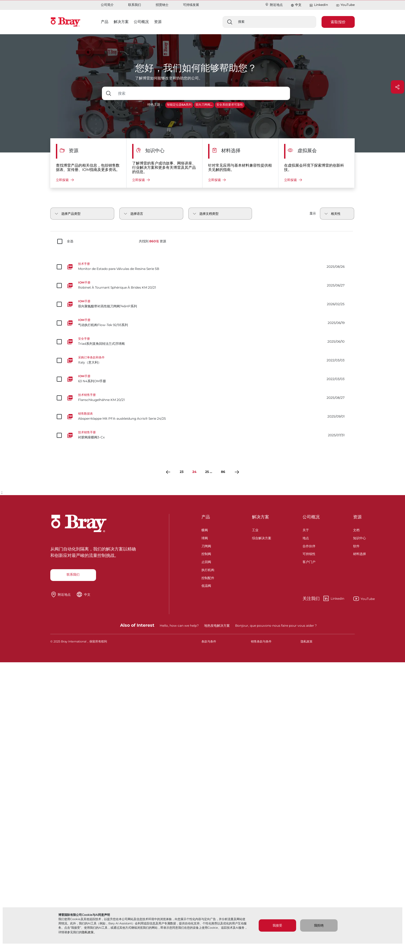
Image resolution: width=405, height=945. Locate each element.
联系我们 (134, 5)
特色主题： (155, 104)
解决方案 (260, 516)
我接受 (277, 925)
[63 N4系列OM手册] (202, 379)
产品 (205, 516)
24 (194, 472)
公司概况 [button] (141, 21)
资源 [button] (158, 21)
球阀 (204, 537)
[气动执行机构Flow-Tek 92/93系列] (202, 322)
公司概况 (311, 516)
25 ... (208, 472)
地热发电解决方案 (217, 625)
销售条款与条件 (261, 641)
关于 (306, 529)
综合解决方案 (261, 537)
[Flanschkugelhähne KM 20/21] (202, 397)
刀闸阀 (206, 545)
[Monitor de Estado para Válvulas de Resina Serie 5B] (202, 266)
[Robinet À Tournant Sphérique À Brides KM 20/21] (202, 285)
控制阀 (206, 553)
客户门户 (309, 561)
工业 (255, 529)
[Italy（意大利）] (202, 360)
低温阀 (206, 585)
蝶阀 (204, 529)
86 (223, 472)
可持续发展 (191, 5)
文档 (356, 529)
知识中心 (359, 537)
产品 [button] (104, 21)
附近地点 (273, 5)
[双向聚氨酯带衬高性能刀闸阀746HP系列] (202, 304)
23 (182, 472)
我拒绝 (319, 925)
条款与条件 (208, 641)
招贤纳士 (162, 5)
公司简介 (107, 5)
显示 (313, 213)
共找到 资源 (152, 241)
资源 (357, 516)
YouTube (345, 5)
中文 (298, 5)
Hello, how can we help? (179, 625)
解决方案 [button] (121, 21)
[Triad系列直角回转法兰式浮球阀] (202, 341)
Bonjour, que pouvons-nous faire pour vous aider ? (276, 625)
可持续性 (309, 553)
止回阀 (206, 561)
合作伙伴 (309, 545)
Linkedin (323, 598)
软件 (356, 545)
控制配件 (207, 577)
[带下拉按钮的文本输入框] (202, 93)
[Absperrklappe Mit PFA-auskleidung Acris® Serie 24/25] (202, 416)
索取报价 (338, 22)
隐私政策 (88, 932)
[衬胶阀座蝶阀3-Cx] (202, 435)
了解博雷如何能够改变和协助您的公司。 (168, 78)
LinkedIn (319, 5)
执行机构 (207, 569)
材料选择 (359, 553)
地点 (306, 537)
